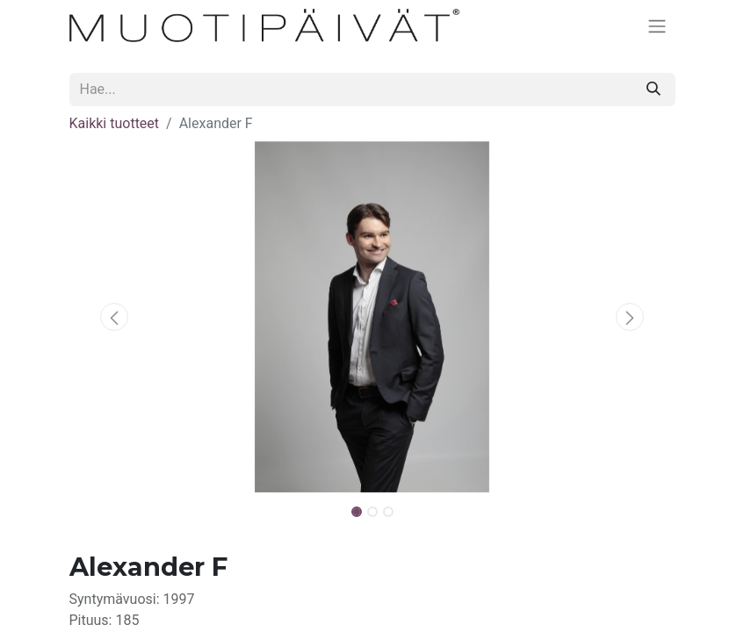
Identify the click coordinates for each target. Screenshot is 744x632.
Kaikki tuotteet (114, 123)
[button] (115, 317)
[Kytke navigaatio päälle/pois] (657, 26)
